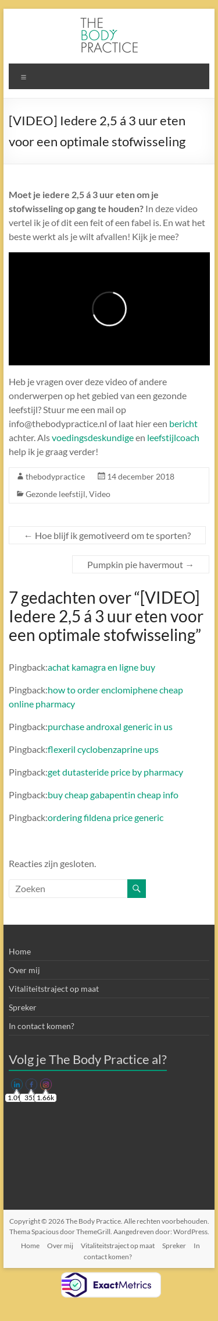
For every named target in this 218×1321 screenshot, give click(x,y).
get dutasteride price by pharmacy (115, 771)
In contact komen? (41, 1026)
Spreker (23, 1007)
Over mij (24, 970)
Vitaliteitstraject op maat (54, 989)
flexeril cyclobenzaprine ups (103, 749)
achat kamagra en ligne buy (101, 666)
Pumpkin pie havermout (140, 564)
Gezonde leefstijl (55, 494)
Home (20, 951)
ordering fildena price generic (105, 817)
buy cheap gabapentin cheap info (113, 794)
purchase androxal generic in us (110, 726)
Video (99, 494)
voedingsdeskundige (93, 437)
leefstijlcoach (173, 437)
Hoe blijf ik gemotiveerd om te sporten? (107, 535)
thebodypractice (55, 476)
